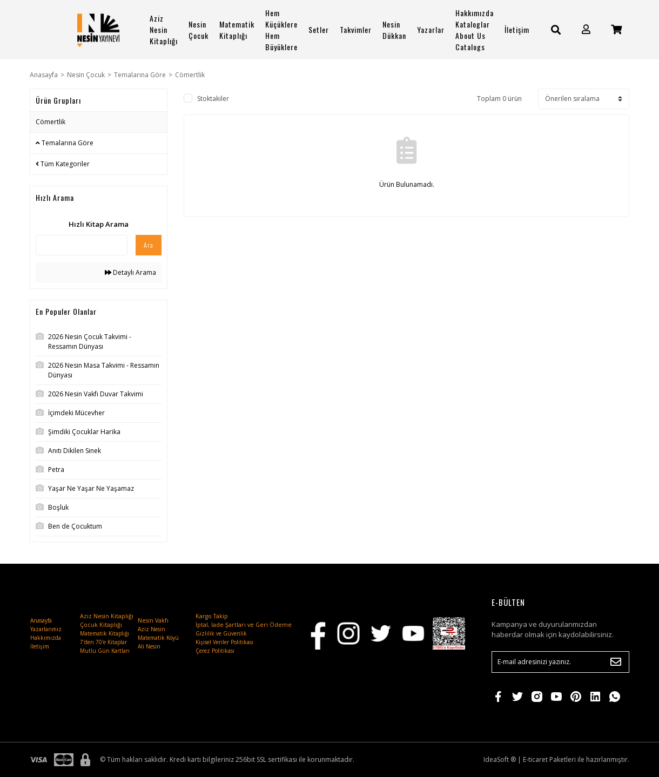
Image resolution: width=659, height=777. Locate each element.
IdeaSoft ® (499, 759)
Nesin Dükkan (394, 29)
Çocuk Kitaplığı (101, 625)
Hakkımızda (45, 637)
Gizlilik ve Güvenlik (221, 633)
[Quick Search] (81, 245)
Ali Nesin (149, 646)
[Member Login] (586, 29)
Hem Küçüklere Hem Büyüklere (281, 29)
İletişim (517, 29)
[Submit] (615, 662)
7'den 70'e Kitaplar (103, 642)
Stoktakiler (213, 98)
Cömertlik (190, 74)
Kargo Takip (212, 616)
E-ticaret (535, 759)
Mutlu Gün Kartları (105, 650)
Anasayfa (41, 620)
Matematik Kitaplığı (236, 29)
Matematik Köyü (158, 637)
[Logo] (98, 29)
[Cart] (616, 29)
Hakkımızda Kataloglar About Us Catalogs (474, 29)
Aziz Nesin (151, 629)
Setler (318, 29)
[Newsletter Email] (560, 662)
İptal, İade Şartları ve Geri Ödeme (244, 625)
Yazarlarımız (46, 629)
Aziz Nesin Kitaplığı (164, 29)
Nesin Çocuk (199, 29)
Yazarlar (431, 29)
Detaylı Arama (130, 272)
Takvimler (356, 29)
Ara (148, 244)
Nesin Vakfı (153, 620)
